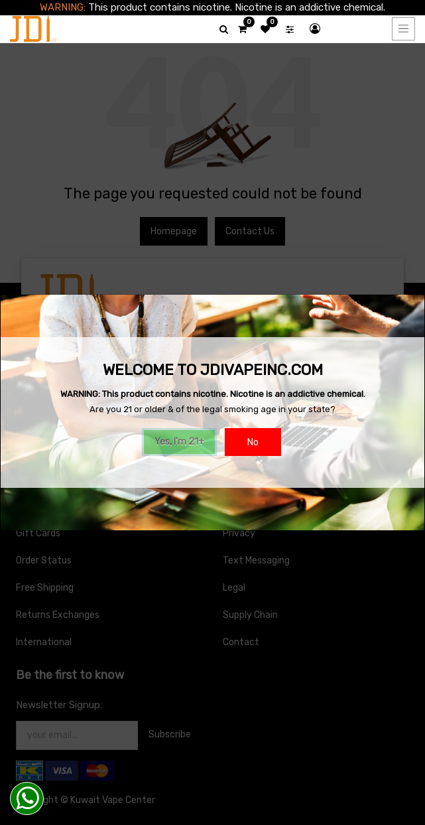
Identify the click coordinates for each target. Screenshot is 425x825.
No (253, 442)
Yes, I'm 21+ (179, 441)
